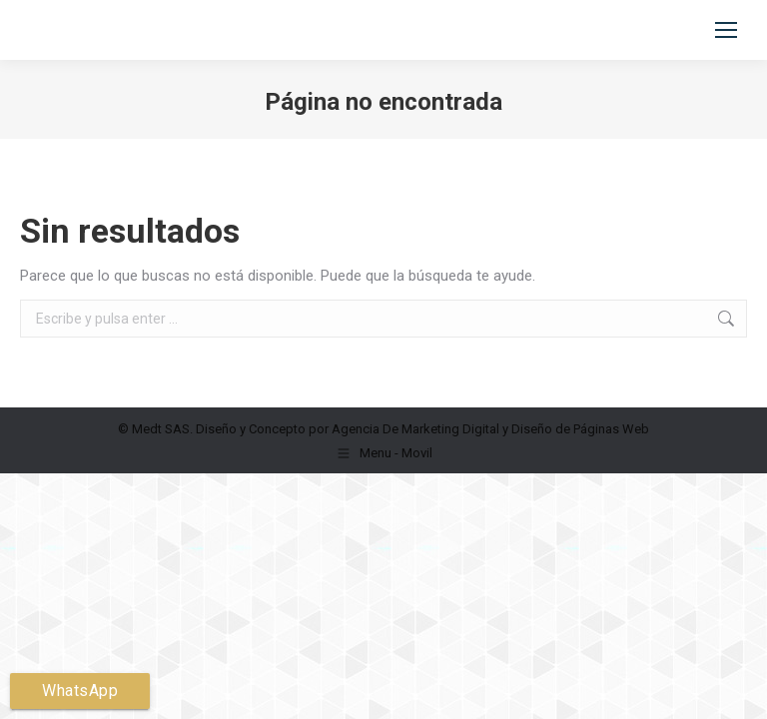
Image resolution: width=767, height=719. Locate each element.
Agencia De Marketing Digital (415, 428)
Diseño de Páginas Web (580, 428)
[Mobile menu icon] (726, 30)
